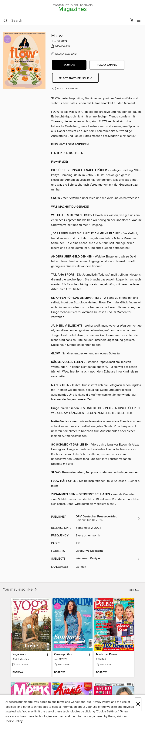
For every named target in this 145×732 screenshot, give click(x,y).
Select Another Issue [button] (75, 78)
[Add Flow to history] (66, 88)
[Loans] (130, 21)
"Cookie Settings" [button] (107, 711)
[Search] (5, 21)
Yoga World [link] (19, 654)
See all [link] (134, 590)
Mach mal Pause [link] (106, 654)
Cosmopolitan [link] (63, 654)
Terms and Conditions (71, 702)
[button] (69, 65)
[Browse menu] (138, 20)
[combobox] (65, 20)
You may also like (20, 589)
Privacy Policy (101, 702)
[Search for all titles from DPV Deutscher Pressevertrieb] (108, 518)
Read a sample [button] (107, 65)
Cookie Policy (13, 721)
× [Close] (138, 704)
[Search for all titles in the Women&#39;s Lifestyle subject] (108, 558)
